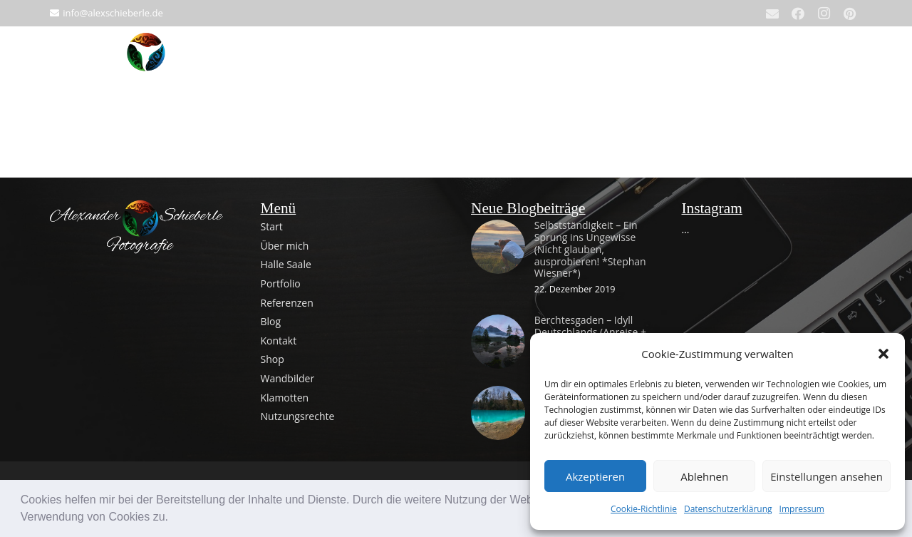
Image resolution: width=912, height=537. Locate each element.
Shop (272, 359)
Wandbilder (288, 378)
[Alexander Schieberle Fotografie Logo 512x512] (146, 62)
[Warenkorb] (846, 62)
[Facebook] (798, 13)
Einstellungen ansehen (826, 476)
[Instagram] (823, 13)
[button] (173, 518)
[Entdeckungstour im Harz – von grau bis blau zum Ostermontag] (498, 395)
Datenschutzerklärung (728, 509)
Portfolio (281, 283)
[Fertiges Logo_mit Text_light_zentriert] (140, 227)
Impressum (801, 509)
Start (272, 226)
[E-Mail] (772, 13)
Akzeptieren (595, 476)
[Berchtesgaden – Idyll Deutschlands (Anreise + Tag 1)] (498, 324)
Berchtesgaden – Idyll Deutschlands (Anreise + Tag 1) (590, 332)
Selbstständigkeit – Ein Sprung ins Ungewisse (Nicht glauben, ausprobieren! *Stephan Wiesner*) (590, 249)
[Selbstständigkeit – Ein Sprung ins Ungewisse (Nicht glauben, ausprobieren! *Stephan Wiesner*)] (498, 229)
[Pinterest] (849, 13)
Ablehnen (704, 476)
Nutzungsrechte (298, 416)
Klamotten (285, 397)
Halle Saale (286, 264)
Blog (271, 321)
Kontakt (279, 340)
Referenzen (287, 303)
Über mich (285, 245)
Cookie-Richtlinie (644, 509)
